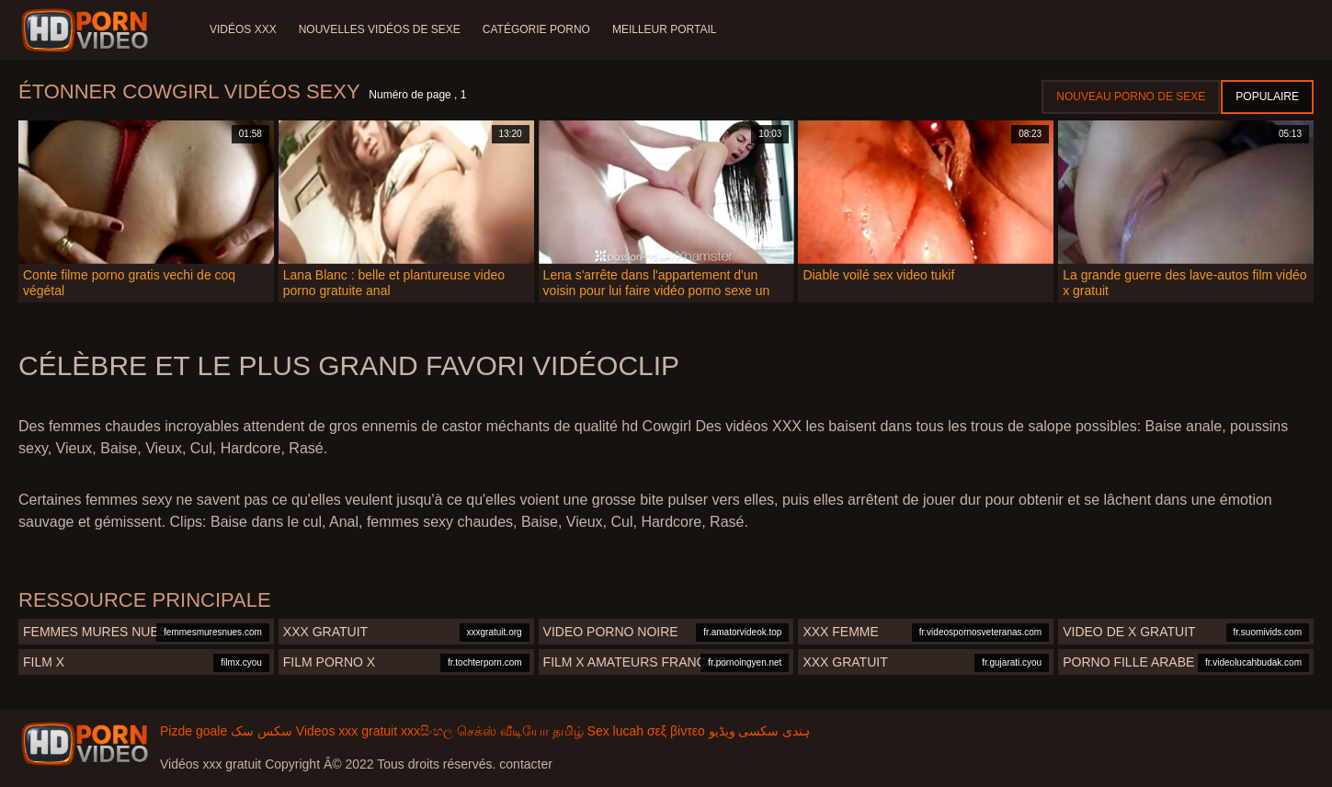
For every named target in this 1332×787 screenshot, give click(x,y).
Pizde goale (193, 731)
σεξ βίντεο (676, 731)
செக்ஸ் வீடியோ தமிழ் (520, 731)
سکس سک (261, 731)
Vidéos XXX (243, 29)
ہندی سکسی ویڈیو (760, 731)
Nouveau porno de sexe (1130, 96)
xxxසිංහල (427, 731)
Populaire (1267, 96)
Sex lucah (615, 731)
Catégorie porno (536, 29)
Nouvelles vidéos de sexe (380, 29)
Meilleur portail (664, 29)
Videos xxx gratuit (346, 731)
